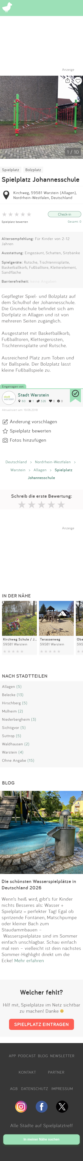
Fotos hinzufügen (28, 440)
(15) (30, 760)
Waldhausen (12, 743)
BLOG (43, 1055)
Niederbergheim (16, 719)
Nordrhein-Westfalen (53, 461)
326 (41, 401)
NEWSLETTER (62, 1055)
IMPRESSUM (62, 1088)
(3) (33, 719)
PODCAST (27, 1055)
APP (12, 1055)
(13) (20, 694)
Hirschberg (11, 702)
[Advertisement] (43, 555)
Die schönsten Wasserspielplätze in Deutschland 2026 (39, 884)
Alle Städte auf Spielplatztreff (41, 1125)
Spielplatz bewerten (15, 222)
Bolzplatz (33, 169)
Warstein (18, 469)
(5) (19, 686)
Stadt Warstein (33, 395)
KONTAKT (27, 1072)
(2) (20, 711)
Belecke (9, 694)
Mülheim (9, 711)
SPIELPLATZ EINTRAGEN (41, 1024)
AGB (14, 1088)
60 (22, 401)
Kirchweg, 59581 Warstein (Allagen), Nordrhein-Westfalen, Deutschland (44, 195)
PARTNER (56, 1072)
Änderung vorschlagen (33, 421)
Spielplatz (10, 169)
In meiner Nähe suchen (41, 1139)
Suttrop (8, 735)
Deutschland (16, 461)
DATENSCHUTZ (34, 1088)
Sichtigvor (10, 727)
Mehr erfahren (29, 960)
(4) (21, 752)
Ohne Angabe (14, 760)
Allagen (40, 469)
